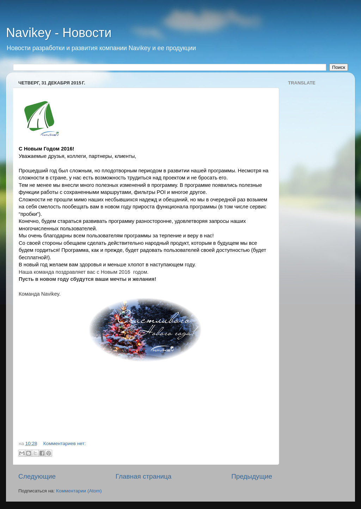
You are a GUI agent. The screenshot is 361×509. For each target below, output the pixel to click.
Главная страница (144, 476)
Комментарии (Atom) (79, 490)
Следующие (37, 476)
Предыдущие (251, 476)
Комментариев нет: (64, 443)
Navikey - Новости (58, 32)
